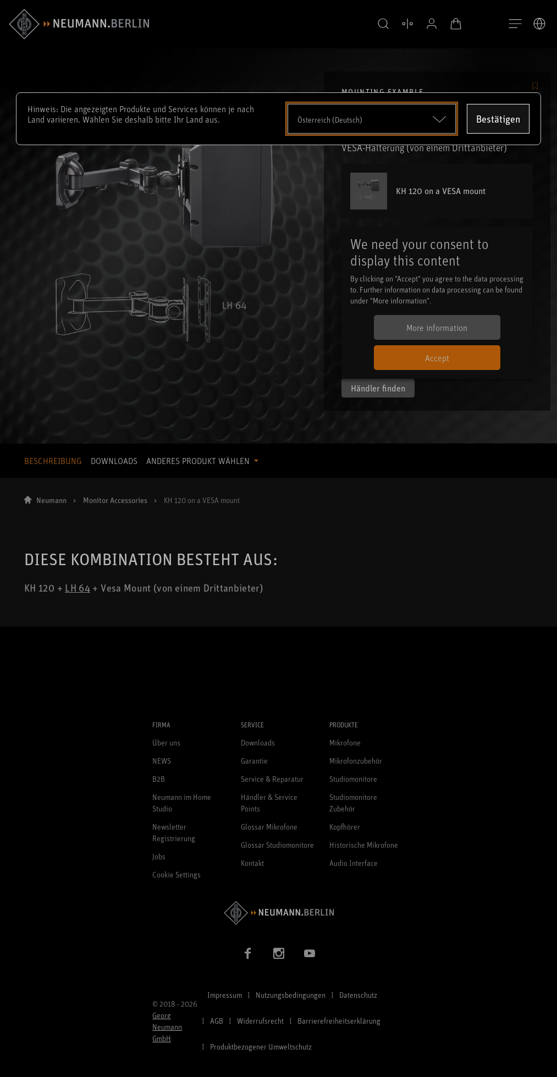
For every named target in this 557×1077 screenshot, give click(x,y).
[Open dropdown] (372, 119)
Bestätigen (498, 119)
